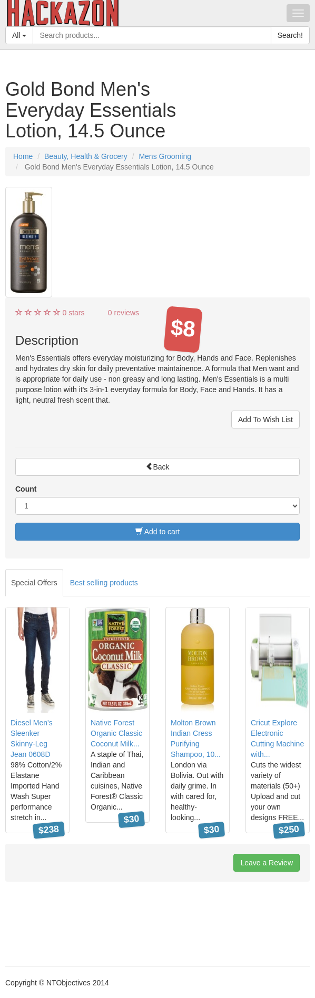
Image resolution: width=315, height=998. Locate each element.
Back (157, 467)
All (19, 35)
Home (23, 156)
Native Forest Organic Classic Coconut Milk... (116, 733)
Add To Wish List (265, 419)
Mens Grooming (165, 156)
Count (25, 489)
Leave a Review (266, 863)
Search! (290, 35)
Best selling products (104, 582)
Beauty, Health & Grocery (85, 156)
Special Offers (34, 582)
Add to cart (157, 531)
